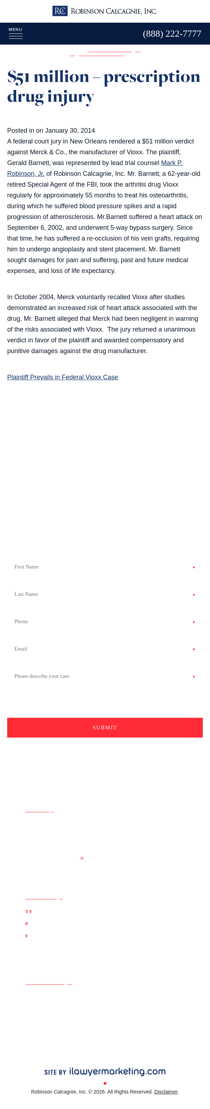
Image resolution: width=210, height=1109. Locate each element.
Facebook (37, 996)
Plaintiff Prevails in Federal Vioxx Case (62, 377)
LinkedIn (35, 1015)
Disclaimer (166, 1092)
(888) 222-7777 (54, 911)
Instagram (121, 1015)
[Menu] (11, 33)
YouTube (118, 1005)
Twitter (33, 1005)
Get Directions (50, 858)
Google (117, 996)
